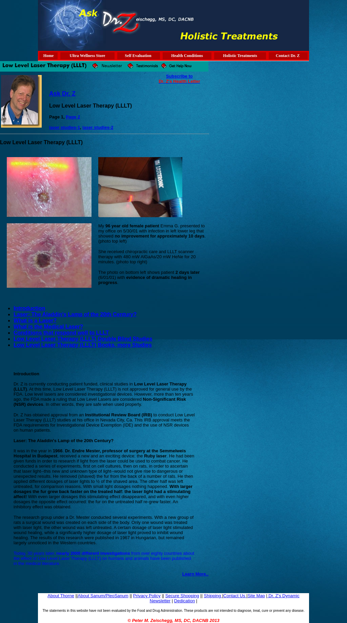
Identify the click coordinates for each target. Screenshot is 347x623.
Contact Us (234, 595)
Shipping (213, 595)
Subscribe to (179, 76)
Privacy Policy (147, 595)
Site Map (256, 595)
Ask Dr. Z (62, 93)
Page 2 (73, 116)
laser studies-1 (64, 127)
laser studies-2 (97, 127)
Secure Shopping (182, 595)
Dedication (184, 600)
